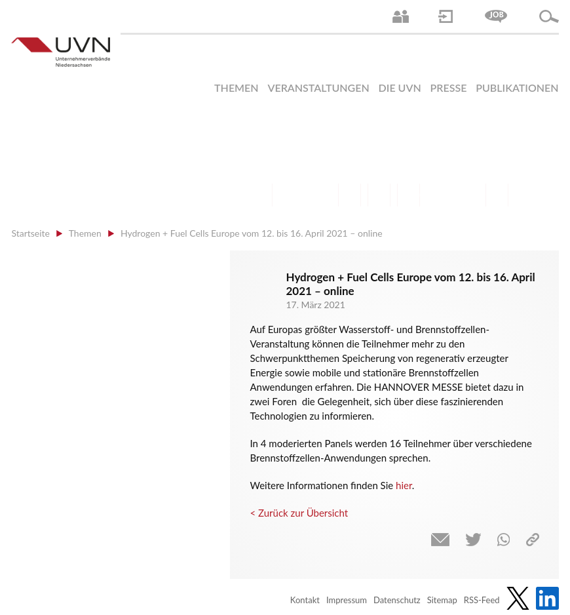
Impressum (346, 600)
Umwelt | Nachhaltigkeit (467, 195)
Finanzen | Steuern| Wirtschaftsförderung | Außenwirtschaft (349, 195)
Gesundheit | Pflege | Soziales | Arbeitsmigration (496, 195)
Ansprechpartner (400, 16)
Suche (549, 16)
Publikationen (517, 87)
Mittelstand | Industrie (379, 195)
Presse (448, 87)
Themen (236, 87)
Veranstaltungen (318, 87)
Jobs (496, 16)
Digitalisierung (408, 195)
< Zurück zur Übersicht (299, 513)
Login (445, 16)
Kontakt (305, 600)
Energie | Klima (438, 195)
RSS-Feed (482, 600)
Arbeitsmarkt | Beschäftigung (290, 195)
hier (404, 485)
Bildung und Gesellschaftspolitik (320, 195)
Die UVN (400, 87)
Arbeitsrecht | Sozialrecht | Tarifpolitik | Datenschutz (261, 195)
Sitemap (442, 600)
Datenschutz (397, 600)
